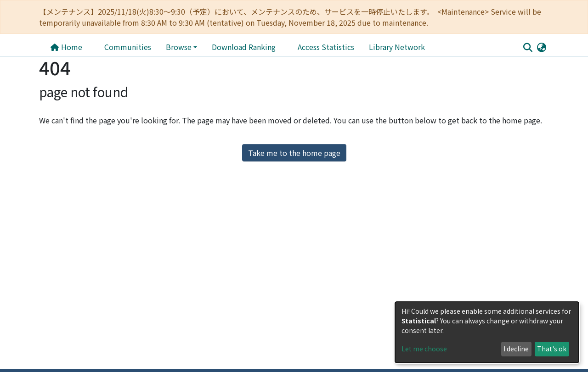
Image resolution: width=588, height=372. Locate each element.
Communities (127, 46)
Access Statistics (326, 46)
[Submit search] (527, 47)
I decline (516, 348)
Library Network (397, 46)
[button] (541, 46)
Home (66, 46)
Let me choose (424, 348)
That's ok (551, 348)
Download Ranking (244, 46)
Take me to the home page (294, 152)
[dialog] (487, 332)
